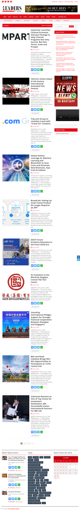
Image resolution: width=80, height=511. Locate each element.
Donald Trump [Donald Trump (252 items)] (32, 472)
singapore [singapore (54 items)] (47, 495)
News (9, 17)
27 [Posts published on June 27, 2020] (70, 473)
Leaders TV (18, 20)
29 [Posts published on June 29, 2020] (55, 476)
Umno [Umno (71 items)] (43, 503)
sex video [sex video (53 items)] (41, 495)
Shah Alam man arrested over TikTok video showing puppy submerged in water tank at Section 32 (65, 48)
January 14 (19, 470)
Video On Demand (8, 20)
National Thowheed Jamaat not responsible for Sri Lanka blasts (17, 476)
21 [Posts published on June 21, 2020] (75, 470)
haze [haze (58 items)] (37, 475)
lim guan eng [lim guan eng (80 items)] (31, 482)
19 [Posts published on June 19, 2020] (66, 470)
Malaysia (15, 17)
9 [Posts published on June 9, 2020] (57, 467)
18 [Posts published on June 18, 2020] (63, 470)
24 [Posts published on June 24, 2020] (60, 473)
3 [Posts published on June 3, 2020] (60, 464)
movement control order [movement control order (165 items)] (34, 485)
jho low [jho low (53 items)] (46, 480)
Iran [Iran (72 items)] (42, 480)
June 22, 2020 (35, 49)
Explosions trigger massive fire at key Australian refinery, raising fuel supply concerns (65, 70)
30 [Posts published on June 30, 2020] (57, 476)
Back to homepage (46, 25)
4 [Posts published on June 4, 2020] (63, 464)
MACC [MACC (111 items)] (37, 482)
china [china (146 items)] (41, 457)
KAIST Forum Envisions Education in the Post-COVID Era (41, 242)
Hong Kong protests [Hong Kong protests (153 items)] (39, 477)
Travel (48, 17)
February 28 (19, 501)
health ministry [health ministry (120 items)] (43, 475)
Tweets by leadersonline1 (62, 133)
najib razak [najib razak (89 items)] (43, 485)
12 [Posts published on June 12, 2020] (66, 467)
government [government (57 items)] (31, 475)
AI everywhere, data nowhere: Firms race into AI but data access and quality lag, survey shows (66, 59)
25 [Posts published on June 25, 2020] (63, 473)
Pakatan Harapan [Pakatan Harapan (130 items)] (41, 487)
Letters (76, 1)
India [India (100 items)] (38, 480)
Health (43, 17)
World (25, 17)
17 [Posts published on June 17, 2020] (60, 470)
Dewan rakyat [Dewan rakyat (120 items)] (45, 470)
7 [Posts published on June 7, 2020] (75, 464)
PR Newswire (66, 20)
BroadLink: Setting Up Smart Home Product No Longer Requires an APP (41, 204)
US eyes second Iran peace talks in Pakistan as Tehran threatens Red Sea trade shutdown (65, 65)
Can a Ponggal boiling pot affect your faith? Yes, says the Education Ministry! (17, 458)
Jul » (58, 478)
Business (31, 17)
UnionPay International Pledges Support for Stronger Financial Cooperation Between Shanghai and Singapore (41, 318)
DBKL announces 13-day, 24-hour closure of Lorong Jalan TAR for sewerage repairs (64, 54)
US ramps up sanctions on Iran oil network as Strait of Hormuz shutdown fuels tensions (65, 37)
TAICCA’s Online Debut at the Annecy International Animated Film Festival (41, 83)
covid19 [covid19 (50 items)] (36, 459)
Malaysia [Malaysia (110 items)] (49, 482)
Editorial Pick (62, 17)
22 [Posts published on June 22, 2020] (55, 473)
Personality (35, 20)
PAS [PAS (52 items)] (36, 490)
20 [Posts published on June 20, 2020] (70, 470)
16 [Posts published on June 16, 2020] (57, 470)
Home (4, 17)
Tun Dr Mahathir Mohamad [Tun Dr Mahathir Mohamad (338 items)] (34, 503)
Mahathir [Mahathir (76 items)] (43, 482)
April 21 (18, 487)
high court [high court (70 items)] (31, 477)
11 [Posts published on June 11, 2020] (63, 467)
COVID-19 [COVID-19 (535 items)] (31, 459)
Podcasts (58, 20)
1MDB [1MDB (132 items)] (30, 457)
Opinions (43, 20)
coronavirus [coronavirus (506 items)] (47, 457)
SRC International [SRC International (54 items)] (32, 497)
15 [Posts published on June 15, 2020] (55, 470)
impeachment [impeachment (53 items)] (32, 480)
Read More (35, 73)
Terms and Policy (68, 1)
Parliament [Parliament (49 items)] (31, 490)
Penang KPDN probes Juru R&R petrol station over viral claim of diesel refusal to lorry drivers (66, 43)
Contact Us (54, 1)
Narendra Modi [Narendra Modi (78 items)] (32, 487)
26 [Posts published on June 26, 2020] (66, 473)
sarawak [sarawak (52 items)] (35, 495)
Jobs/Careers (27, 20)
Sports (37, 17)
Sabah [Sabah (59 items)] (30, 495)
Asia (20, 17)
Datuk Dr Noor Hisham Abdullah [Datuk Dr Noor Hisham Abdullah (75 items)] (35, 462)
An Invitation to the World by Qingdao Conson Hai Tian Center (40, 278)
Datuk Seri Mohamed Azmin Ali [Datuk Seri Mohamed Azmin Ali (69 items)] (35, 467)
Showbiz (51, 20)
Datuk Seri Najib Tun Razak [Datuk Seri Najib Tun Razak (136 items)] (34, 470)
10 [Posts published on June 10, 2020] (60, 467)
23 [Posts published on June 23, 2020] (57, 473)
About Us (61, 1)
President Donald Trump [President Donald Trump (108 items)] (45, 492)
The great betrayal (14, 492)
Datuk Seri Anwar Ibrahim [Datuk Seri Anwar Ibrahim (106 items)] (34, 464)
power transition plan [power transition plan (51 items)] (33, 492)
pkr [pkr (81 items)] (40, 490)
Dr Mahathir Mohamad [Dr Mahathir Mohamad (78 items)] (42, 472)
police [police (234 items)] (44, 490)
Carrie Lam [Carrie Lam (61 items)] (35, 457)
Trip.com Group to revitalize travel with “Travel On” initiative (41, 121)
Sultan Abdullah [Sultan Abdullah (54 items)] (41, 497)
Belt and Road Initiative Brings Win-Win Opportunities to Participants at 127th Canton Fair (41, 361)
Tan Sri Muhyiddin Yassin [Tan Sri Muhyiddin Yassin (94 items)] (34, 500)
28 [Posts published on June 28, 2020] (75, 473)
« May (55, 478)
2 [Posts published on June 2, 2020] (57, 464)
